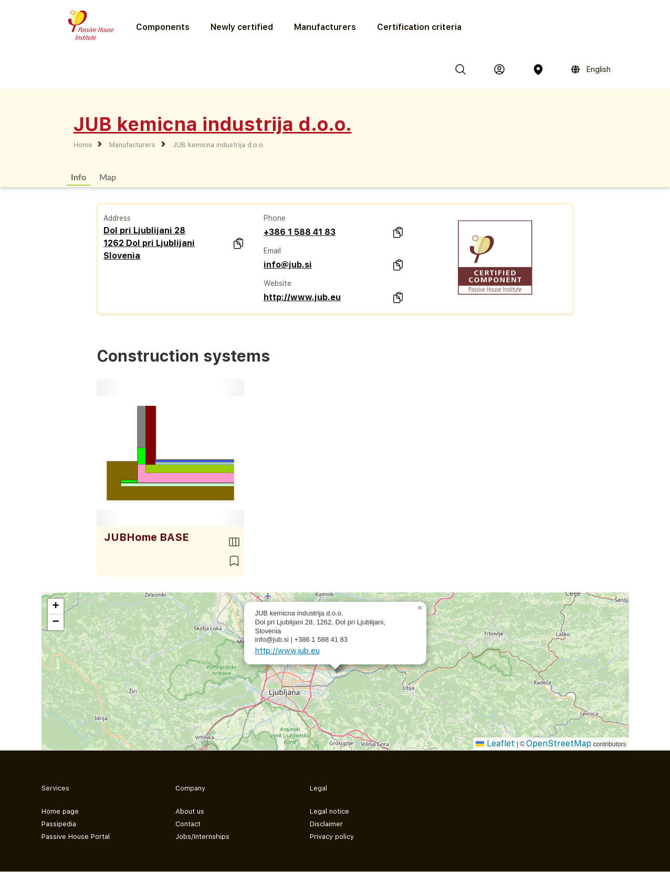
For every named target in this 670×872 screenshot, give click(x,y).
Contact (188, 824)
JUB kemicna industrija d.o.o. (219, 145)
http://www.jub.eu (302, 297)
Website (277, 283)
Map (107, 177)
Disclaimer (326, 824)
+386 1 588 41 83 (300, 232)
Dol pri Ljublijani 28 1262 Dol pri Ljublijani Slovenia (149, 243)
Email (272, 251)
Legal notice (329, 811)
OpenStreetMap (558, 743)
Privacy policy (332, 836)
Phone (275, 218)
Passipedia (58, 824)
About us (189, 811)
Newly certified (242, 27)
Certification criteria (419, 27)
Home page (60, 811)
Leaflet (495, 743)
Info (78, 177)
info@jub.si (288, 265)
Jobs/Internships (202, 836)
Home (83, 145)
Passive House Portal (75, 836)
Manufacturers (325, 27)
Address (117, 218)
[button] (420, 608)
